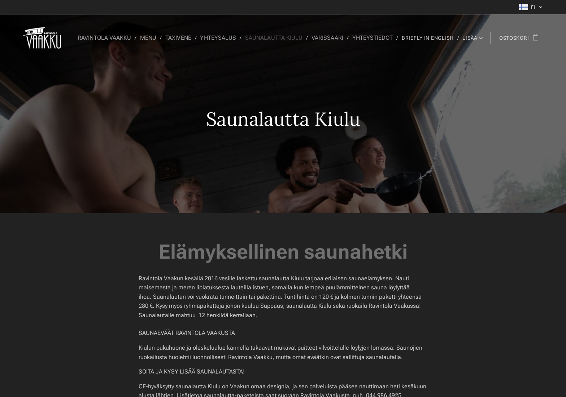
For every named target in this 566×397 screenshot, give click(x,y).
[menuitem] (120, 38)
